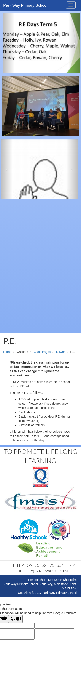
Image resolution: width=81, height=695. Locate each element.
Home (7, 352)
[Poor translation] (16, 619)
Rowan (61, 352)
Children (22, 352)
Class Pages (42, 352)
